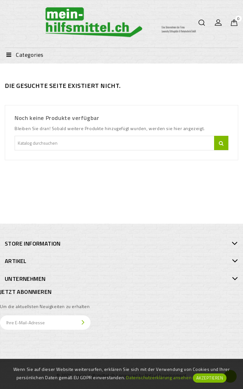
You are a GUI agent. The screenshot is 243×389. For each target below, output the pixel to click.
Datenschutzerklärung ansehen (159, 377)
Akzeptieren (209, 378)
